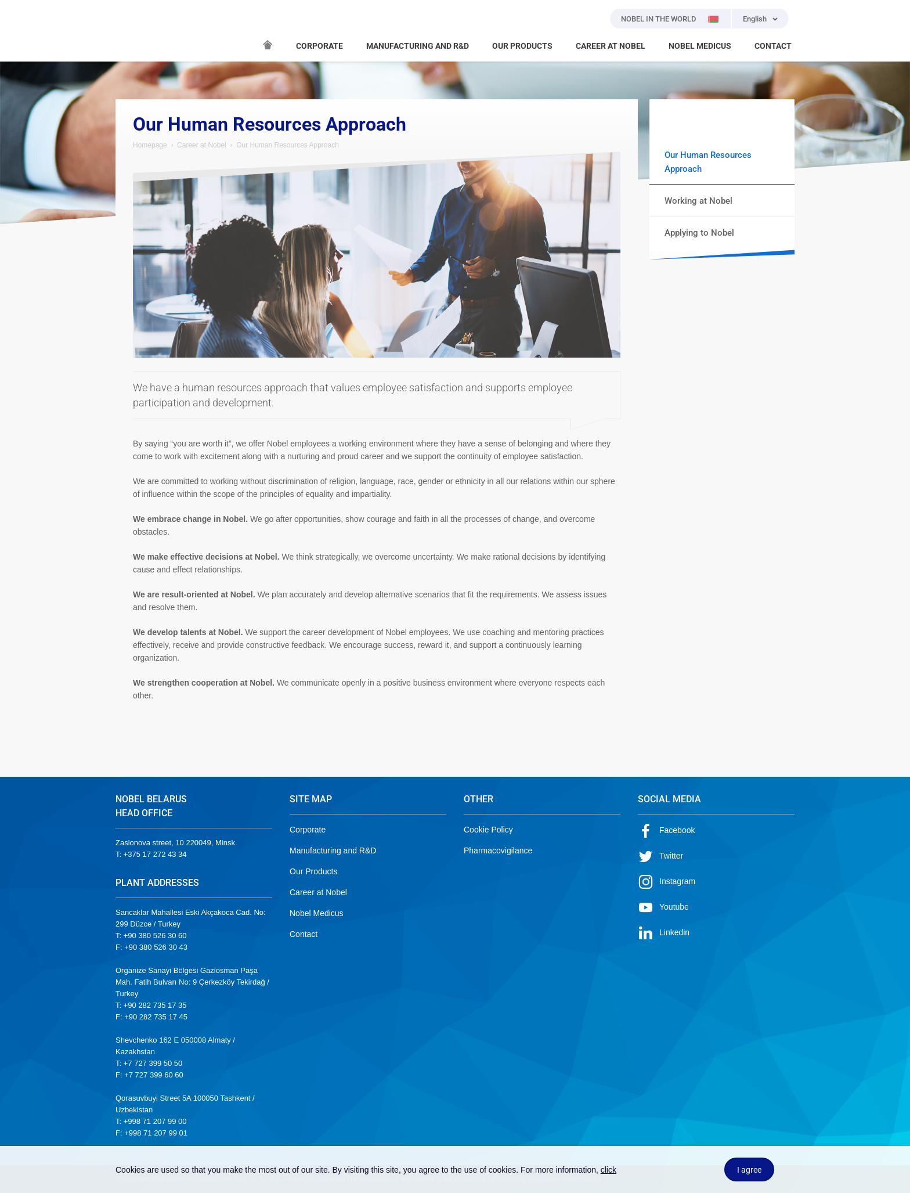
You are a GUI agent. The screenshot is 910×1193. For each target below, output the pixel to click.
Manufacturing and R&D (333, 850)
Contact (303, 934)
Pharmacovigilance (498, 850)
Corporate (308, 829)
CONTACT (773, 46)
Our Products (313, 871)
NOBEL (131, 31)
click (608, 1169)
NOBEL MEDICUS (700, 46)
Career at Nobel (201, 145)
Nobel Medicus (317, 913)
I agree (749, 1169)
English (755, 19)
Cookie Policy (488, 829)
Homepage (150, 145)
